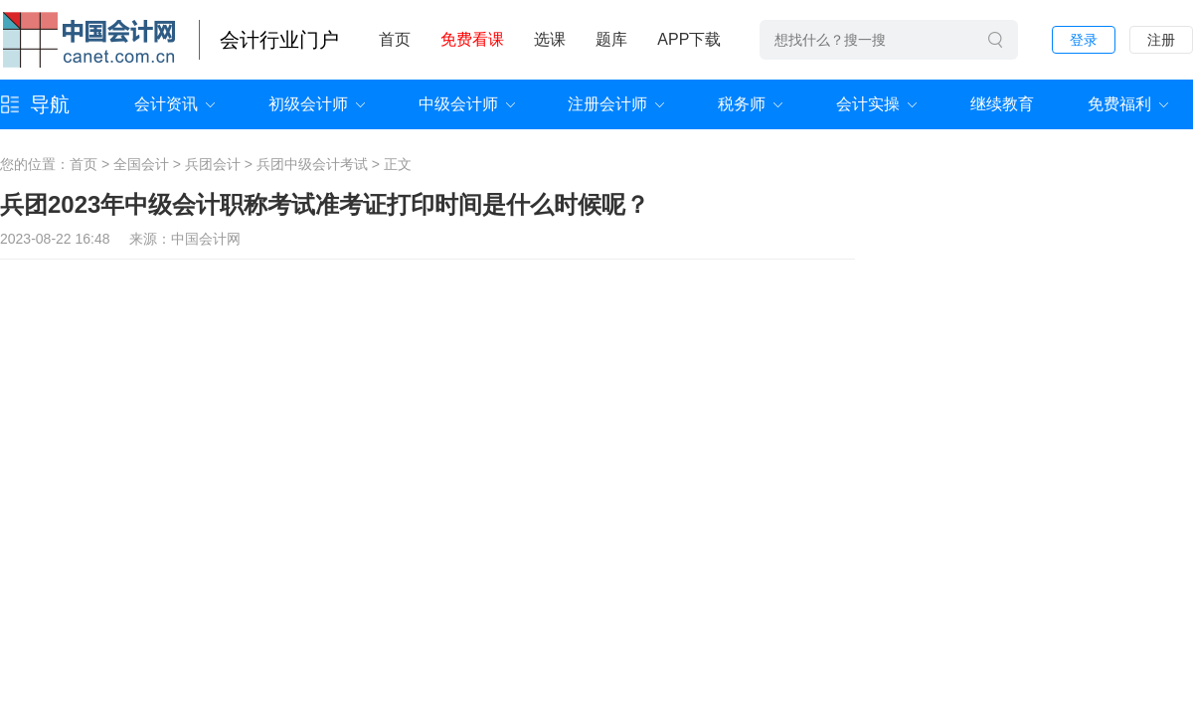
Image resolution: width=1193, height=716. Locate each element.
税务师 (742, 103)
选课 (550, 39)
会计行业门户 (279, 40)
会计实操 (868, 103)
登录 (1084, 40)
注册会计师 (607, 103)
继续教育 (1002, 103)
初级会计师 (308, 103)
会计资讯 (166, 103)
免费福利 (1119, 103)
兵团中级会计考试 (312, 164)
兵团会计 (213, 164)
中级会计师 (458, 103)
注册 (1161, 40)
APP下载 (689, 39)
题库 (611, 39)
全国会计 (141, 164)
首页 (395, 39)
